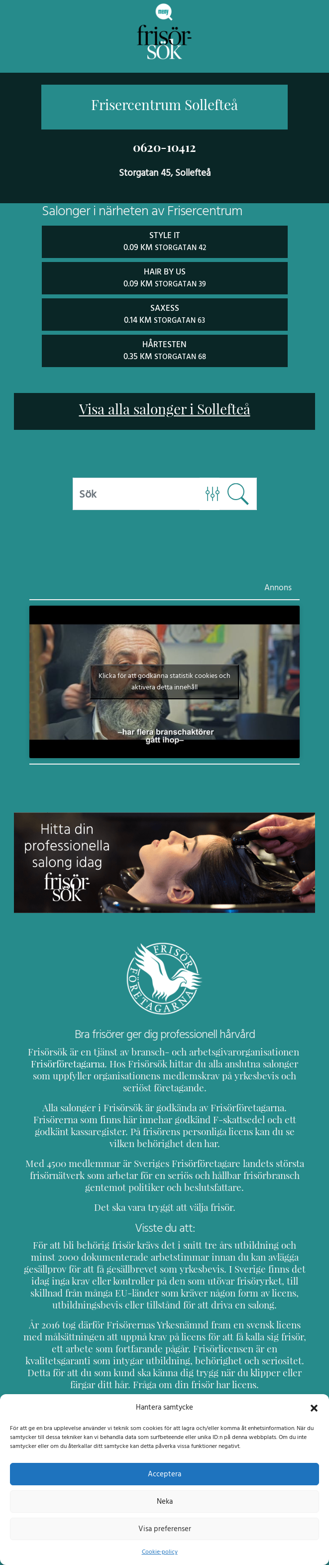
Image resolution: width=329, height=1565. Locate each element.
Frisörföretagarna (66, 1061)
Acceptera (164, 1474)
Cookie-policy (159, 1552)
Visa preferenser (164, 1529)
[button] (314, 1407)
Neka (164, 1501)
